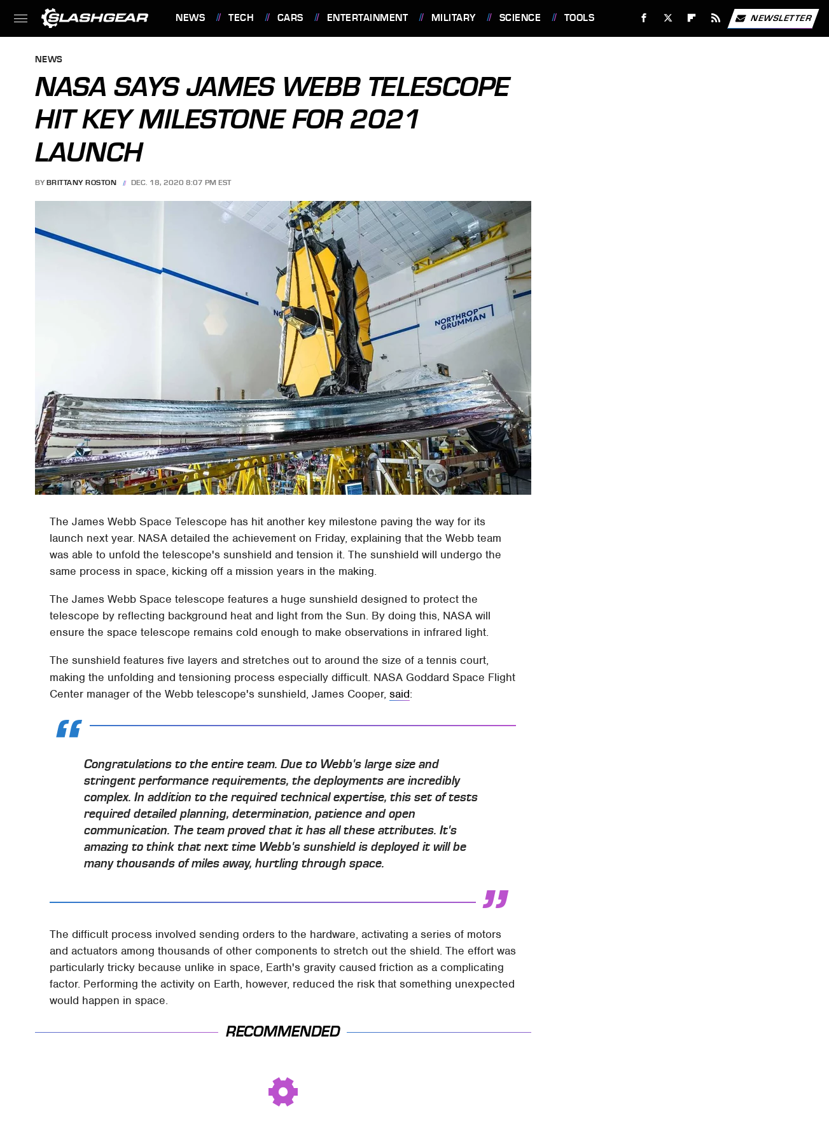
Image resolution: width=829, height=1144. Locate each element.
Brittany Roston (81, 182)
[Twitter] (667, 18)
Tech (241, 18)
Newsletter (773, 18)
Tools (579, 18)
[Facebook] (644, 18)
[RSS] (716, 18)
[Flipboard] (692, 18)
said (399, 694)
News (190, 18)
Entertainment (367, 18)
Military (453, 18)
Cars (290, 18)
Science (520, 18)
